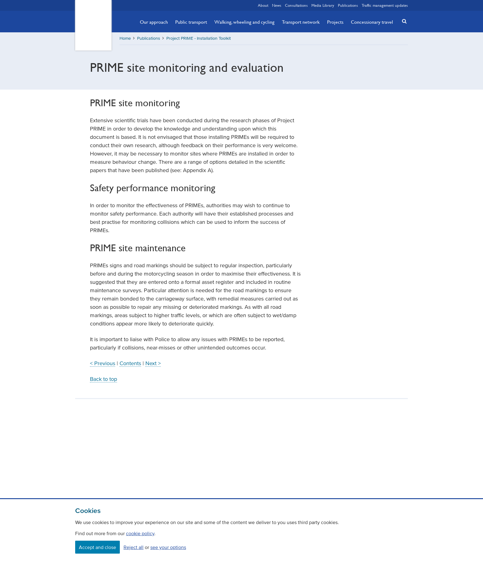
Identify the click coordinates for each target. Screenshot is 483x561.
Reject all (134, 547)
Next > (153, 363)
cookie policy (140, 533)
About (263, 5)
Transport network (301, 22)
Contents (130, 363)
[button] (402, 21)
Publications (348, 5)
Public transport (191, 22)
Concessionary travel (372, 22)
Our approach (154, 22)
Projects (335, 22)
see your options (168, 547)
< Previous (102, 363)
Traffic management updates (385, 5)
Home (125, 38)
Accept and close (97, 547)
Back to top (103, 379)
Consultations (296, 5)
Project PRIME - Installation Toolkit (198, 38)
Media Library (322, 5)
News (276, 5)
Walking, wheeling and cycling (244, 22)
